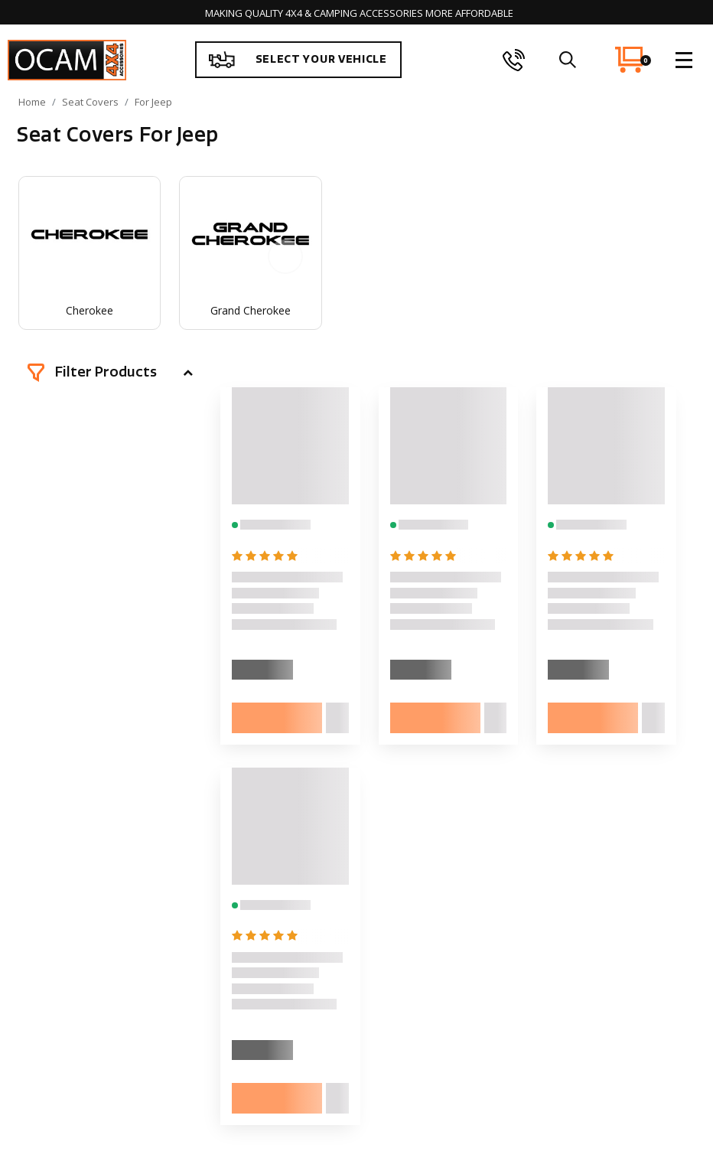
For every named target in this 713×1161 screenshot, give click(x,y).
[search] (568, 59)
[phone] (514, 59)
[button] (110, 373)
